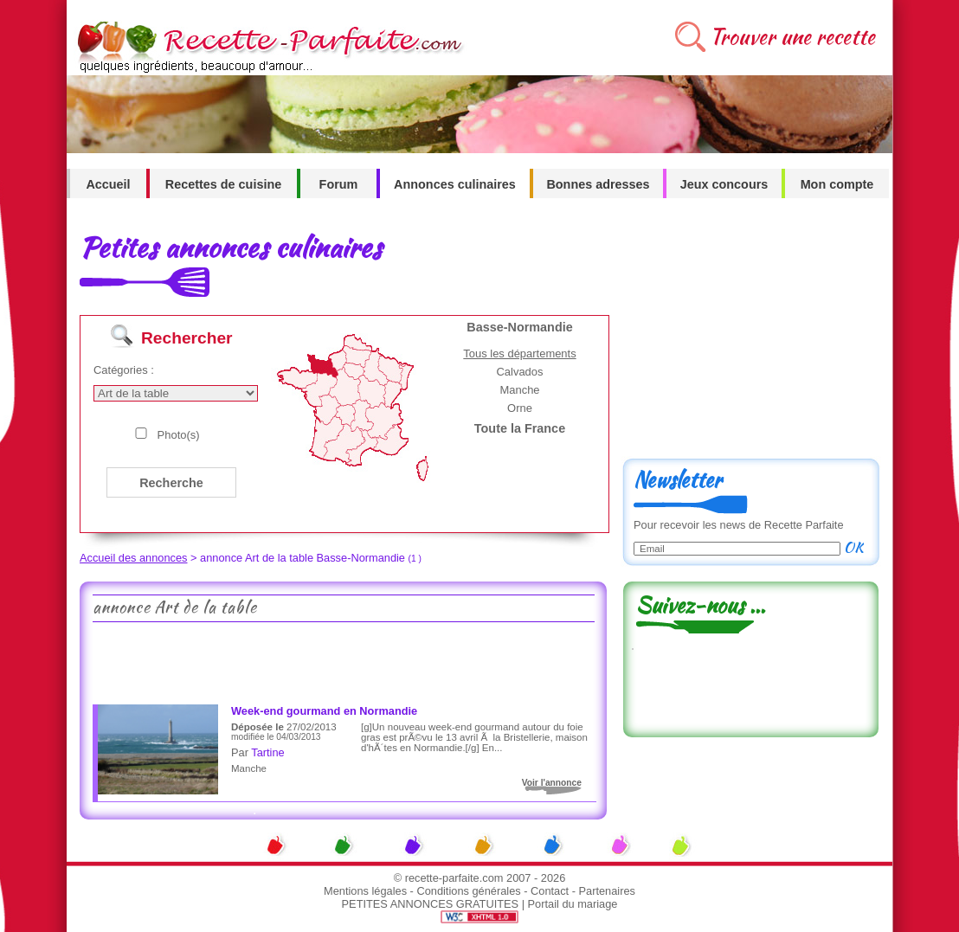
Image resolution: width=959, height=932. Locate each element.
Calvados (519, 371)
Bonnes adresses (597, 184)
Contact (550, 890)
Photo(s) (179, 434)
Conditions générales (468, 890)
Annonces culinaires (455, 184)
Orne (519, 408)
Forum (338, 184)
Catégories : (123, 369)
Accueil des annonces (134, 557)
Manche (519, 389)
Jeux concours (724, 184)
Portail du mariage (573, 903)
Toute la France (519, 428)
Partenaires (607, 890)
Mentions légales (365, 890)
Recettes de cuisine (223, 184)
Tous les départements (519, 353)
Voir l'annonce (552, 782)
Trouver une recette (792, 37)
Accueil (108, 184)
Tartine (267, 752)
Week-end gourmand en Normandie (324, 710)
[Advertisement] (342, 661)
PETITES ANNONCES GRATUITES (430, 903)
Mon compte (837, 184)
